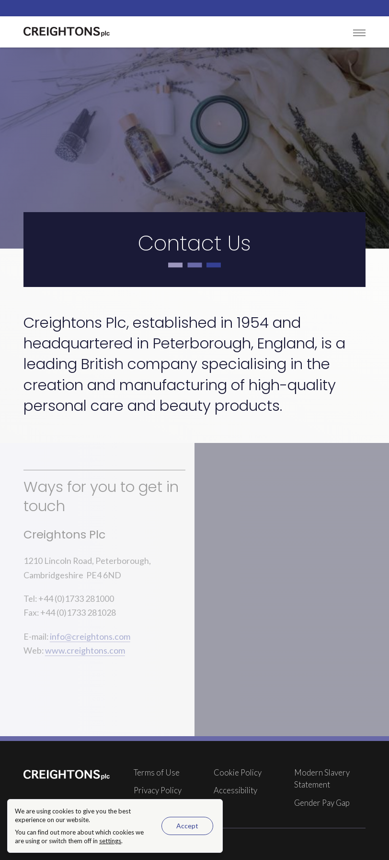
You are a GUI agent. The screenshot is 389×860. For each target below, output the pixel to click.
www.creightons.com (85, 650)
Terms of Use (157, 772)
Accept (187, 826)
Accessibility (235, 790)
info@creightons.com (90, 636)
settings (110, 841)
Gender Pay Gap (322, 803)
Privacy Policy (158, 790)
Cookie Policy (238, 772)
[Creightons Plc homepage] (66, 32)
